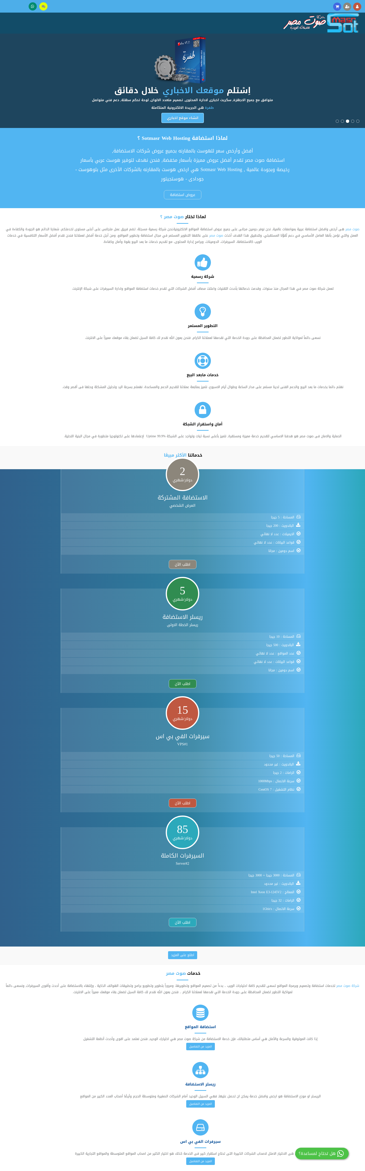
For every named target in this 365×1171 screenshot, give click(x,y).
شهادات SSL (250, 1113)
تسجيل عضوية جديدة (167, 1076)
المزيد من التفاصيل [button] (304, 547)
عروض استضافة (182, 192)
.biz (188, 745)
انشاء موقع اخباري (182, 118)
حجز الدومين (251, 1105)
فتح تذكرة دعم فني (168, 1084)
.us (176, 754)
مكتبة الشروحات (170, 1091)
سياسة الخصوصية (325, 1113)
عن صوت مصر (328, 1076)
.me (235, 745)
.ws (188, 754)
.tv (165, 754)
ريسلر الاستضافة (248, 1084)
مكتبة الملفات (172, 1098)
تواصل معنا (329, 1084)
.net (148, 745)
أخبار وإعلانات (328, 1098)
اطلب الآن (287, 431)
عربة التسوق (173, 1105)
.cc (200, 745)
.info (174, 745)
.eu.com (204, 754)
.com (134, 745)
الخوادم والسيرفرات (246, 1091)
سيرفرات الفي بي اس (244, 1098)
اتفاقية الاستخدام (325, 1105)
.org (161, 745)
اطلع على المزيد (182, 449)
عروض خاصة (173, 1113)
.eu (211, 745)
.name (151, 754)
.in (223, 745)
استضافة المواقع (247, 1076)
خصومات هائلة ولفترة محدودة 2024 (182, 1035)
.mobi (135, 754)
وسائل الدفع (328, 1091)
